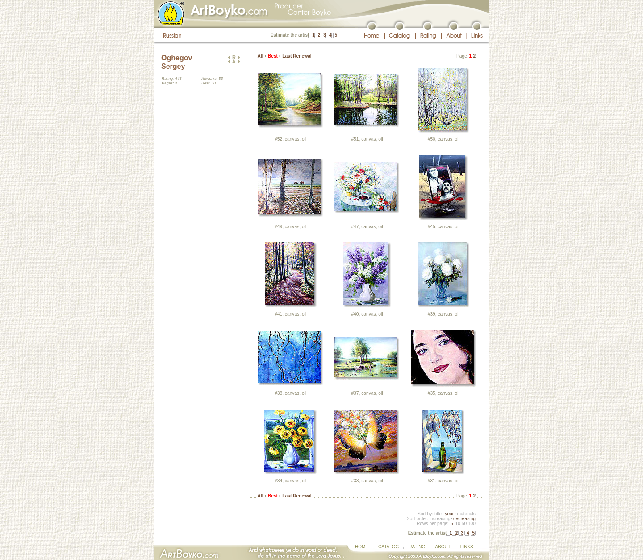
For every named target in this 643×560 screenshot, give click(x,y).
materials (466, 513)
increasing (440, 518)
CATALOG (388, 546)
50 (464, 523)
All (260, 56)
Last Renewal (296, 56)
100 (472, 523)
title (438, 513)
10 (457, 523)
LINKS (466, 546)
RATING (417, 546)
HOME (361, 546)
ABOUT (442, 546)
